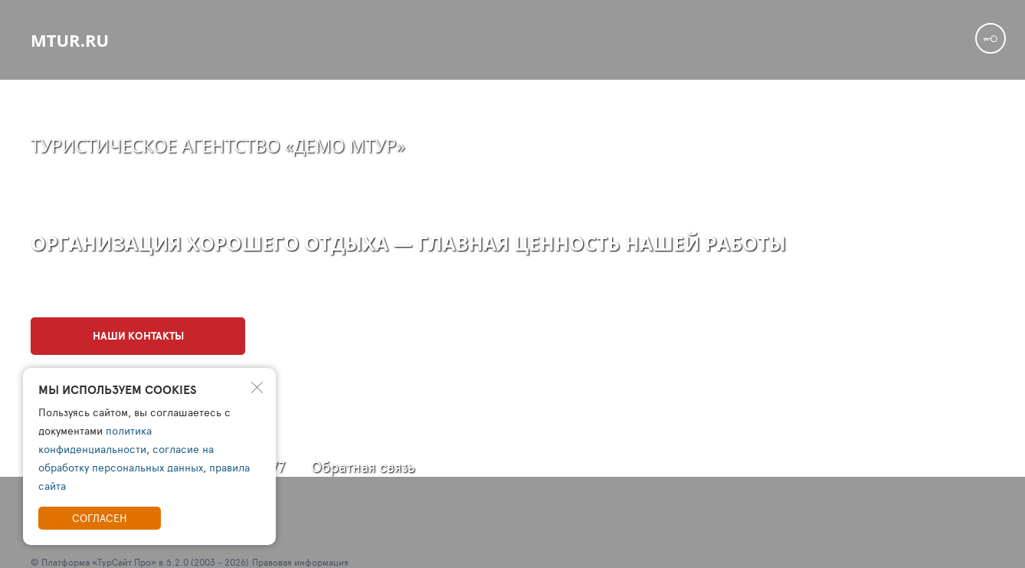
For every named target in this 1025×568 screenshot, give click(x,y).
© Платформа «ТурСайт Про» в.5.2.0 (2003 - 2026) (140, 561)
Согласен (99, 518)
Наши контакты (138, 335)
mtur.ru (70, 39)
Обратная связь (363, 466)
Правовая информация (300, 561)
